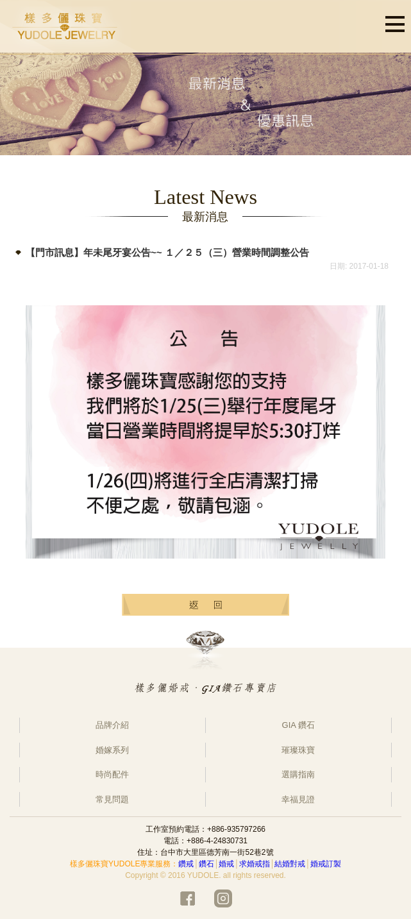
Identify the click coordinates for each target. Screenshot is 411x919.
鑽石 (206, 863)
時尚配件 (112, 774)
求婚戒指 (254, 863)
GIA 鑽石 (298, 725)
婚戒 (226, 863)
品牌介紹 (112, 725)
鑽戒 (186, 863)
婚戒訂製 (325, 863)
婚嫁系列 (112, 750)
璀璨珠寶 (298, 750)
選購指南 (298, 774)
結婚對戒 (289, 863)
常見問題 (112, 799)
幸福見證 (298, 799)
